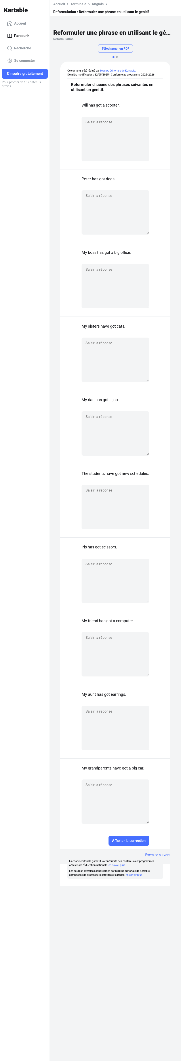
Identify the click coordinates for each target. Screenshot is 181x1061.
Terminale (78, 4)
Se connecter (21, 60)
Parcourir (18, 36)
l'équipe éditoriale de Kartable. (118, 70)
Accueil (16, 23)
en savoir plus (117, 865)
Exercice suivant (157, 855)
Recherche (19, 48)
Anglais (98, 4)
